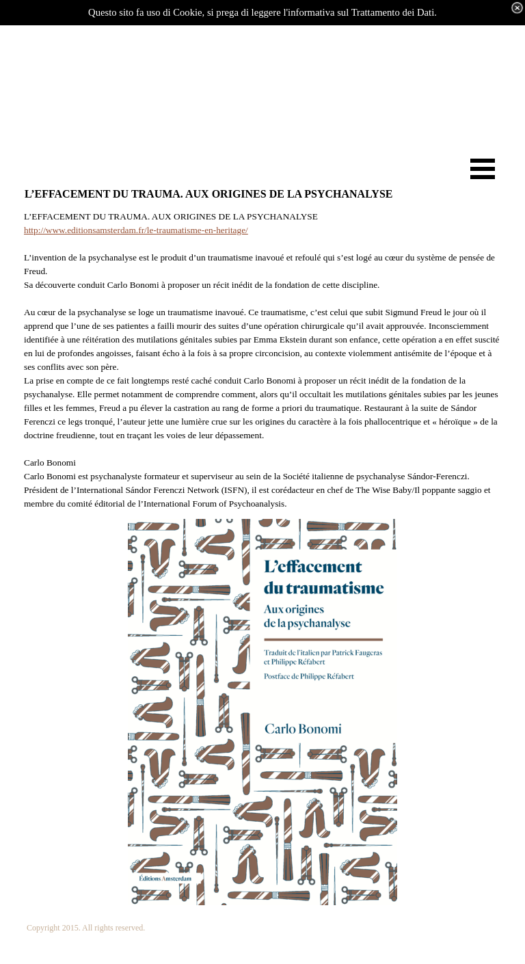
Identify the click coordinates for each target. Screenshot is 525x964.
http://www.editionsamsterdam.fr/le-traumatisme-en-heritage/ (136, 230)
